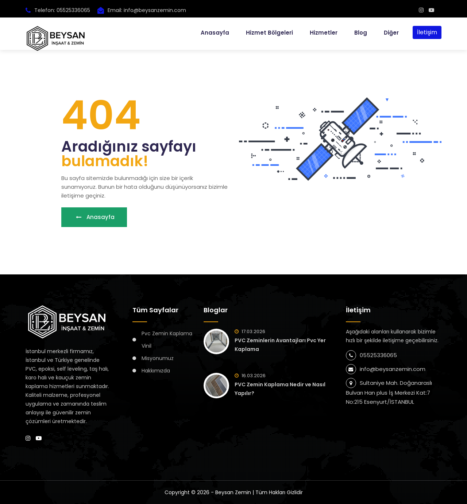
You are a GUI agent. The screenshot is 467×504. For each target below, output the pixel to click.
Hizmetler (323, 32)
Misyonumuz (158, 358)
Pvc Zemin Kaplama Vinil (167, 339)
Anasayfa (215, 32)
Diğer (391, 32)
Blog (360, 32)
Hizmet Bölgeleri (269, 32)
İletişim (427, 32)
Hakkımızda (156, 370)
